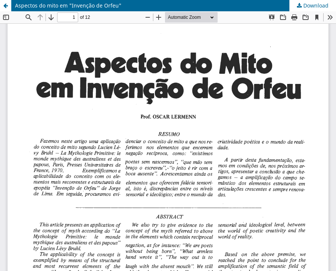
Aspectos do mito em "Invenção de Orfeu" (68, 5)
